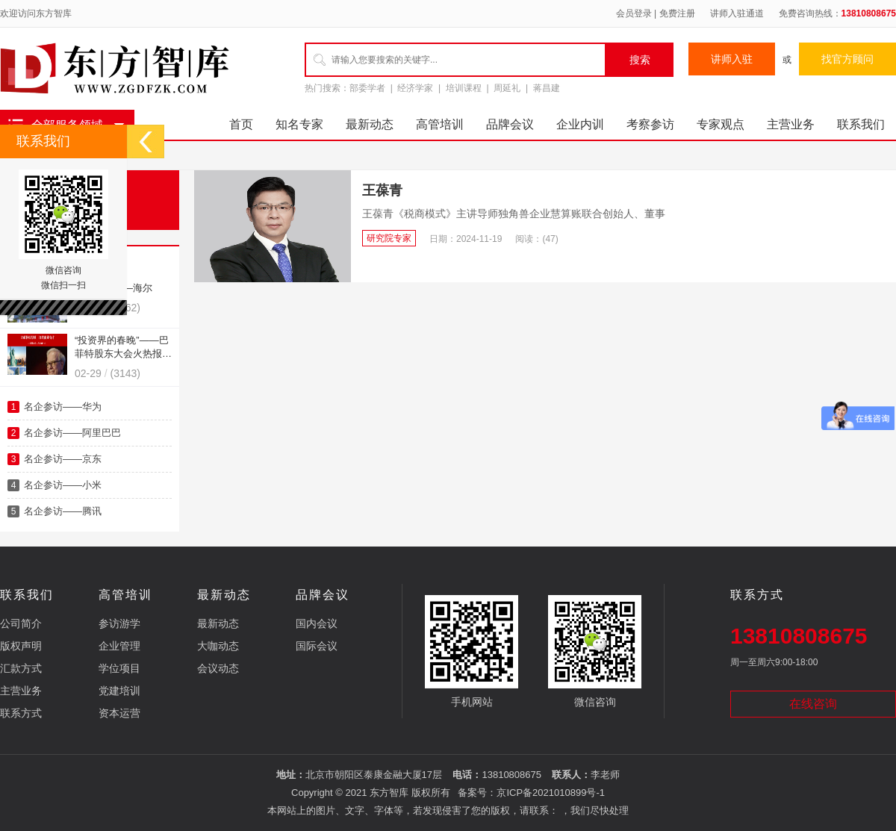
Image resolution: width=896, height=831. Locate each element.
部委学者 (367, 88)
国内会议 (316, 623)
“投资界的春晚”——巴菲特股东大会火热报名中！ (123, 353)
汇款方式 (21, 668)
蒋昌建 (546, 88)
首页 (241, 124)
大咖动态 (218, 646)
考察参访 (650, 124)
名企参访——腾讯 (63, 511)
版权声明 (21, 646)
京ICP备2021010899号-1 (551, 792)
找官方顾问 (847, 59)
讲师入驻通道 (737, 13)
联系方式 (21, 713)
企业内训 (580, 124)
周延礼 (507, 88)
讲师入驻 (732, 59)
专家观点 (720, 124)
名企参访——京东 (63, 458)
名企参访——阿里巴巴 (72, 432)
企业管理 (119, 646)
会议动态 (218, 668)
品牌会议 (510, 124)
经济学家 (415, 88)
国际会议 (316, 646)
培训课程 (464, 88)
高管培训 (440, 124)
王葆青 (382, 190)
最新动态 (369, 124)
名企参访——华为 (63, 406)
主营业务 (791, 124)
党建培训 (119, 691)
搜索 (639, 60)
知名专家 (299, 124)
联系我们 (861, 124)
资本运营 (119, 713)
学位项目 (119, 668)
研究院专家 (389, 238)
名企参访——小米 (63, 485)
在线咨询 (813, 703)
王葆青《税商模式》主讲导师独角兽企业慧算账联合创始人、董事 (513, 214)
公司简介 (21, 623)
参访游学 (119, 623)
